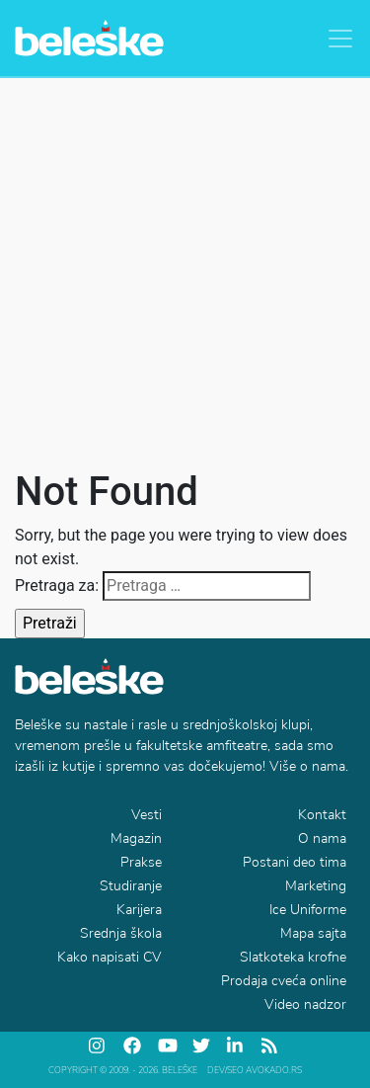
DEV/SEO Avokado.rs (254, 1070)
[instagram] (98, 1045)
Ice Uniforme (307, 909)
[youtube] (168, 1045)
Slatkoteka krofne (293, 957)
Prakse (141, 862)
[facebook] (133, 1045)
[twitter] (202, 1045)
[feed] (271, 1045)
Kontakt (322, 814)
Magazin (136, 838)
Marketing (315, 886)
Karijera (139, 909)
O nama (322, 838)
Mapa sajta (313, 933)
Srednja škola (121, 933)
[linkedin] (237, 1045)
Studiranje (131, 886)
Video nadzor (305, 1004)
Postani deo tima (294, 862)
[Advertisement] (185, 273)
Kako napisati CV (109, 957)
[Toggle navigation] (340, 38)
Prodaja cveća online (283, 980)
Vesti (146, 814)
